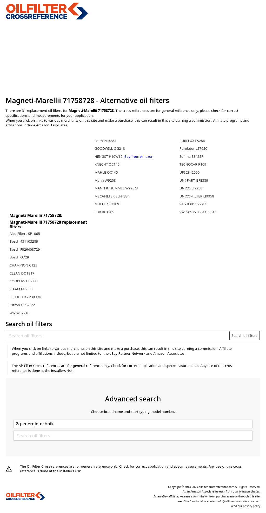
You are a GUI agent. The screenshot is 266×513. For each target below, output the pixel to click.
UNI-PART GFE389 (193, 180)
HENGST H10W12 (109, 156)
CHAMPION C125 (23, 265)
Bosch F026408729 (25, 249)
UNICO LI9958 (190, 188)
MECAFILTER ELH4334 (112, 196)
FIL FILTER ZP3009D (25, 297)
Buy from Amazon (138, 156)
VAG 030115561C (193, 204)
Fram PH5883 (105, 140)
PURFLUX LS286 (192, 140)
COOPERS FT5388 (24, 281)
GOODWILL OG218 (110, 148)
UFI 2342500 (189, 172)
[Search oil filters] (118, 335)
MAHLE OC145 (106, 172)
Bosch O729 (19, 257)
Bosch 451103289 (24, 241)
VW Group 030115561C (198, 212)
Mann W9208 (105, 180)
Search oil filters (244, 335)
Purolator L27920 (193, 148)
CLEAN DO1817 (22, 273)
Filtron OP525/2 (22, 305)
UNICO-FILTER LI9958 (196, 196)
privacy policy (251, 506)
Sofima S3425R (191, 156)
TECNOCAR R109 (192, 164)
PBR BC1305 (104, 212)
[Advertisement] (133, 58)
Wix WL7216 (19, 313)
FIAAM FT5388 (21, 289)
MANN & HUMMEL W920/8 (116, 188)
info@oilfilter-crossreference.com (238, 501)
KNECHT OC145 (107, 164)
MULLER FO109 (107, 204)
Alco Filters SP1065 (25, 233)
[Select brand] (133, 424)
